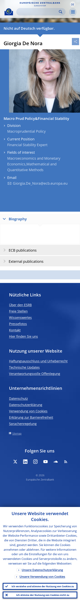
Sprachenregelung (23, 423)
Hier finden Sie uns (23, 336)
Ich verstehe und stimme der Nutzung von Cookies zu (43, 586)
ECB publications (19, 250)
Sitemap (16, 433)
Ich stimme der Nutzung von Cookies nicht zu (42, 595)
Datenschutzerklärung (25, 405)
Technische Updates (24, 367)
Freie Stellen (18, 311)
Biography (14, 218)
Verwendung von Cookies (28, 411)
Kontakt (15, 330)
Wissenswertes (20, 317)
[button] (72, 4)
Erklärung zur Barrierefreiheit (31, 417)
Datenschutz (18, 398)
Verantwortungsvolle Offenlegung (34, 373)
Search (61, 12)
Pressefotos (18, 324)
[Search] (38, 12)
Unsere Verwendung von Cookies (42, 577)
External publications (22, 261)
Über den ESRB (20, 305)
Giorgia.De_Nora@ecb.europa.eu (40, 183)
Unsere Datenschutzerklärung (42, 570)
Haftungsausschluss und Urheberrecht (38, 361)
